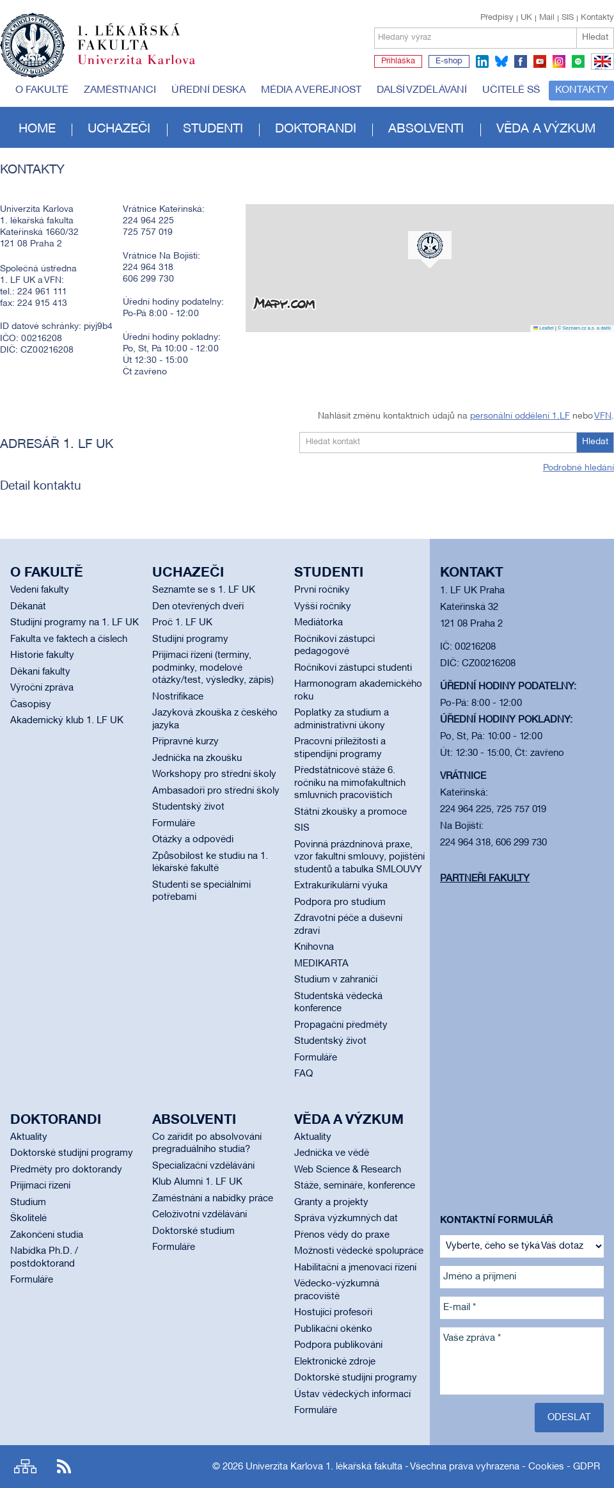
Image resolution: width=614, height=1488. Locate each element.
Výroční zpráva (42, 688)
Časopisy (30, 704)
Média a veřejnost (311, 90)
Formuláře (173, 823)
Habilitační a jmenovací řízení (355, 1267)
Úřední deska (208, 90)
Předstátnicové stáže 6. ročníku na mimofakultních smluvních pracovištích (349, 783)
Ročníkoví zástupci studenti (353, 668)
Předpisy (497, 18)
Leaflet (543, 328)
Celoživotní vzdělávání (199, 1214)
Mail (547, 18)
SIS (568, 18)
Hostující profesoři (333, 1312)
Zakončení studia (46, 1235)
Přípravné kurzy (185, 741)
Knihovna (314, 947)
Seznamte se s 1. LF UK (203, 590)
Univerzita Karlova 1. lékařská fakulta (324, 1466)
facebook (520, 61)
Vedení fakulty (39, 590)
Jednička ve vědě (331, 1153)
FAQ (303, 1073)
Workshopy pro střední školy (214, 774)
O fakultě (41, 90)
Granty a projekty (331, 1202)
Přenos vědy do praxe (342, 1235)
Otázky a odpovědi (192, 839)
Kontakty (597, 18)
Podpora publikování (338, 1345)
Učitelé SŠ (511, 90)
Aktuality (28, 1137)
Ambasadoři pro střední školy (215, 791)
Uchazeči (119, 129)
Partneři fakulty (485, 878)
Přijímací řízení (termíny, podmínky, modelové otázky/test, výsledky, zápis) (213, 668)
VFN (602, 416)
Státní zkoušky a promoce (350, 812)
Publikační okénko (333, 1329)
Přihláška (398, 61)
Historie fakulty (42, 655)
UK (526, 18)
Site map (25, 1466)
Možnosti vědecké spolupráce (358, 1251)
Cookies (546, 1466)
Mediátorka (318, 622)
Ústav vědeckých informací (352, 1394)
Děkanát (28, 606)
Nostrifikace (177, 696)
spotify (578, 61)
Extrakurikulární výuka (341, 885)
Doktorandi (315, 129)
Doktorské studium (193, 1231)
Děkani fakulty (40, 672)
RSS (64, 1466)
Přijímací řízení (40, 1185)
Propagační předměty (341, 1025)
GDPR (586, 1466)
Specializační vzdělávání (203, 1166)
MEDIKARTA (321, 963)
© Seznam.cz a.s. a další (584, 328)
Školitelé (28, 1218)
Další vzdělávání (422, 90)
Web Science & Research (347, 1169)
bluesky (501, 61)
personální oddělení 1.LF (520, 416)
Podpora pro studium (340, 902)
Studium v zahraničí (335, 979)
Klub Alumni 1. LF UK (197, 1182)
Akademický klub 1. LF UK (66, 720)
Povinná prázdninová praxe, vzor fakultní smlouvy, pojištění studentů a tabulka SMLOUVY (359, 857)
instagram (559, 61)
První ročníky (322, 590)
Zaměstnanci (120, 90)
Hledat (595, 37)
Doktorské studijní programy (71, 1153)
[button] (430, 249)
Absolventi (426, 129)
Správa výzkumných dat (346, 1218)
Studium (28, 1202)
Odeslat (569, 1417)
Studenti (213, 129)
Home (37, 129)
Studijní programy (190, 639)
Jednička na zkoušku (197, 758)
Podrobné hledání (578, 468)
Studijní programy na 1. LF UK (74, 622)
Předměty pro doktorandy (66, 1169)
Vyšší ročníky (322, 606)
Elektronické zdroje (334, 1361)
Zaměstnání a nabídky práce (212, 1198)
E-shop (449, 61)
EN (600, 69)
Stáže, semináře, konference (354, 1185)
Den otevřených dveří (198, 606)
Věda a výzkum (545, 129)
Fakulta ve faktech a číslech (68, 639)
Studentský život (188, 807)
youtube (539, 61)
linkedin (482, 61)
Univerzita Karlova (146, 67)
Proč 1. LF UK (182, 622)
